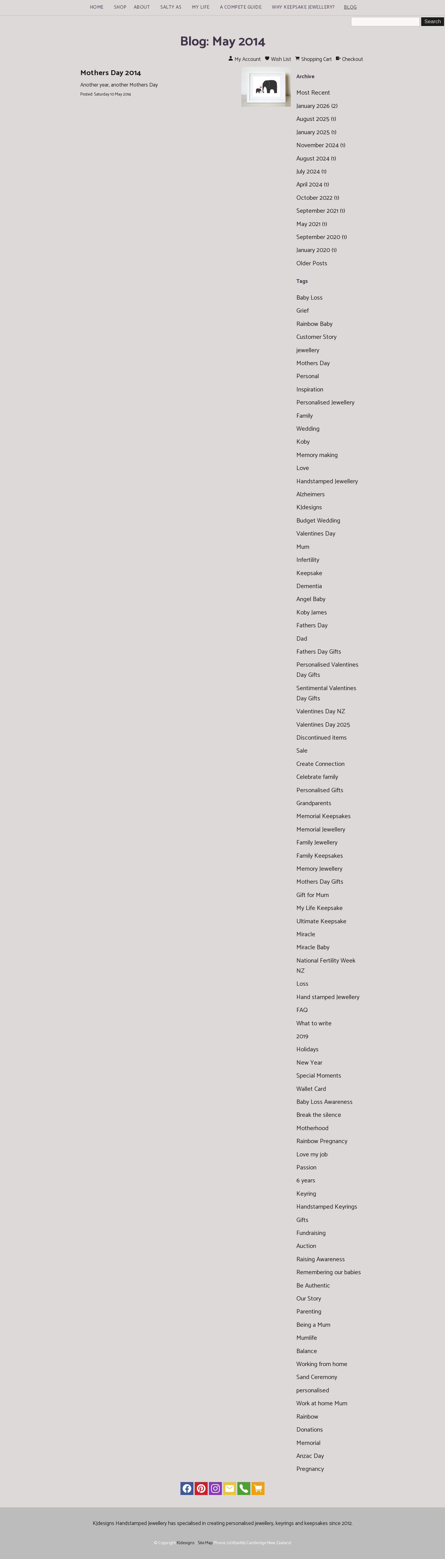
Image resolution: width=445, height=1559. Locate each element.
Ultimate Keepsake (321, 921)
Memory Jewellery (319, 869)
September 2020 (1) (321, 237)
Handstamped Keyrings (326, 1207)
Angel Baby (310, 599)
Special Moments (318, 1076)
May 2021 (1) (311, 224)
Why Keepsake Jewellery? (303, 7)
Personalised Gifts (319, 790)
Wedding (308, 429)
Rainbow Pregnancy (321, 1141)
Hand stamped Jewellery (327, 997)
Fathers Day (312, 626)
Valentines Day (315, 534)
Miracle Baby (312, 947)
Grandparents (313, 803)
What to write (314, 1024)
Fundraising (311, 1233)
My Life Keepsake (319, 908)
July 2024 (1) (311, 172)
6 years (305, 1181)
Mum (302, 547)
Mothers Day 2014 (110, 73)
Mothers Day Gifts (319, 882)
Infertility (307, 560)
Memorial (308, 1443)
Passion (306, 1168)
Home (97, 7)
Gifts (302, 1220)
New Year (309, 1063)
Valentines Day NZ (320, 712)
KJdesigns (309, 507)
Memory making (317, 455)
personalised (312, 1391)
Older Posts (311, 263)
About (142, 7)
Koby (303, 442)
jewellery (307, 350)
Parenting (308, 1312)
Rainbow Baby (314, 324)
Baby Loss (309, 298)
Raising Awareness (320, 1259)
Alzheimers (310, 494)
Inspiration (309, 390)
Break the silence (318, 1115)
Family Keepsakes (319, 856)
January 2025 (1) (316, 132)
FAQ (302, 1010)
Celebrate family (317, 777)
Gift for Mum (312, 895)
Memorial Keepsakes (323, 816)
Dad (301, 639)
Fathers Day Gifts (318, 652)
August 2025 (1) (316, 119)
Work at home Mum (321, 1404)
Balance (306, 1351)
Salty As (170, 7)
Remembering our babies (328, 1272)
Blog (350, 7)
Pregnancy (310, 1469)
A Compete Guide (241, 7)
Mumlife (306, 1338)
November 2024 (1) (320, 145)
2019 (302, 1037)
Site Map (205, 1543)
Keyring (306, 1194)
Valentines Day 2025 (323, 725)
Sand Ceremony (316, 1377)
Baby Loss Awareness (324, 1102)
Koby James (311, 613)
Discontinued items (321, 738)
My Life (201, 7)
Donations (309, 1430)
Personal (307, 376)
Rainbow (307, 1417)
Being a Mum (313, 1325)
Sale (301, 751)
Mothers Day (313, 363)
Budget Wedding (318, 521)
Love (302, 468)
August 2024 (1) (316, 159)
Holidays (307, 1049)
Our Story (308, 1299)
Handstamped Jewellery (327, 481)
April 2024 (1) (312, 185)
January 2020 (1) (316, 250)
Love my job (312, 1155)
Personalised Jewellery (325, 403)
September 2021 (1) (320, 211)
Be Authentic (313, 1286)
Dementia (309, 586)
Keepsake (309, 573)
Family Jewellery (316, 843)
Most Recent (313, 93)
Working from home (321, 1364)
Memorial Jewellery (320, 830)
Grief (302, 311)
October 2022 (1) (317, 198)
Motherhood (312, 1128)
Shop (120, 7)
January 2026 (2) (317, 106)
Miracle (305, 934)
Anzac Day (310, 1456)
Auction (306, 1246)
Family (304, 416)
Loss (302, 984)
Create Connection (320, 764)
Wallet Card (311, 1089)
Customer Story (316, 337)
